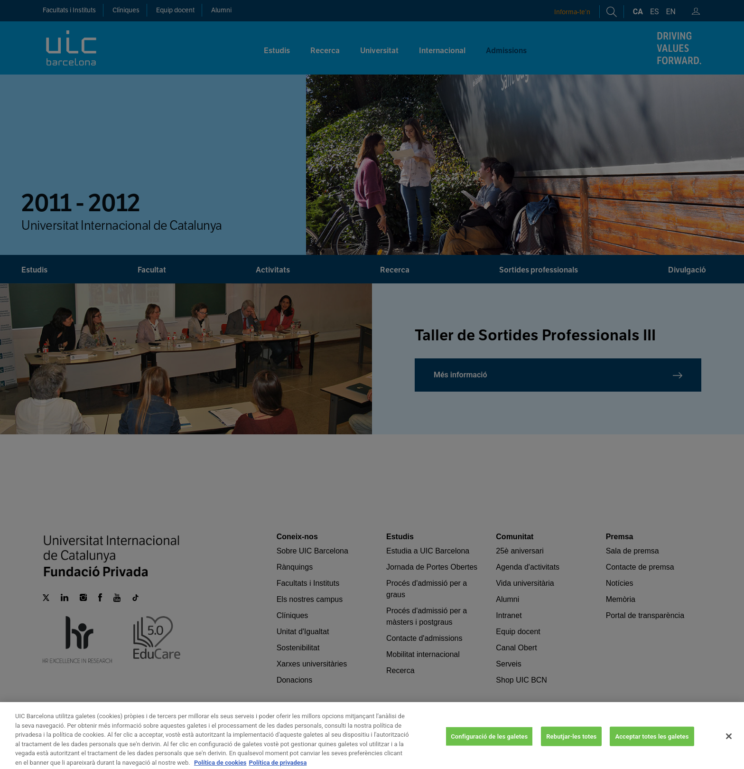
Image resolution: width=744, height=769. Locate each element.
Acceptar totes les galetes (651, 752)
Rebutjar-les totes (571, 752)
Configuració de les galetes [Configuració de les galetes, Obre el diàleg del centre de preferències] (489, 752)
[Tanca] (728, 752)
